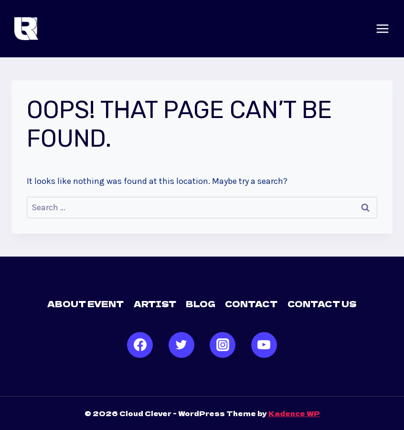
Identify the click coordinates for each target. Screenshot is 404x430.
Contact (251, 304)
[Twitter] (181, 345)
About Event (85, 304)
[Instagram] (222, 345)
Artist (155, 304)
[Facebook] (140, 345)
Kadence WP (294, 413)
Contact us (322, 304)
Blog (200, 304)
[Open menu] (382, 29)
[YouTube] (264, 345)
